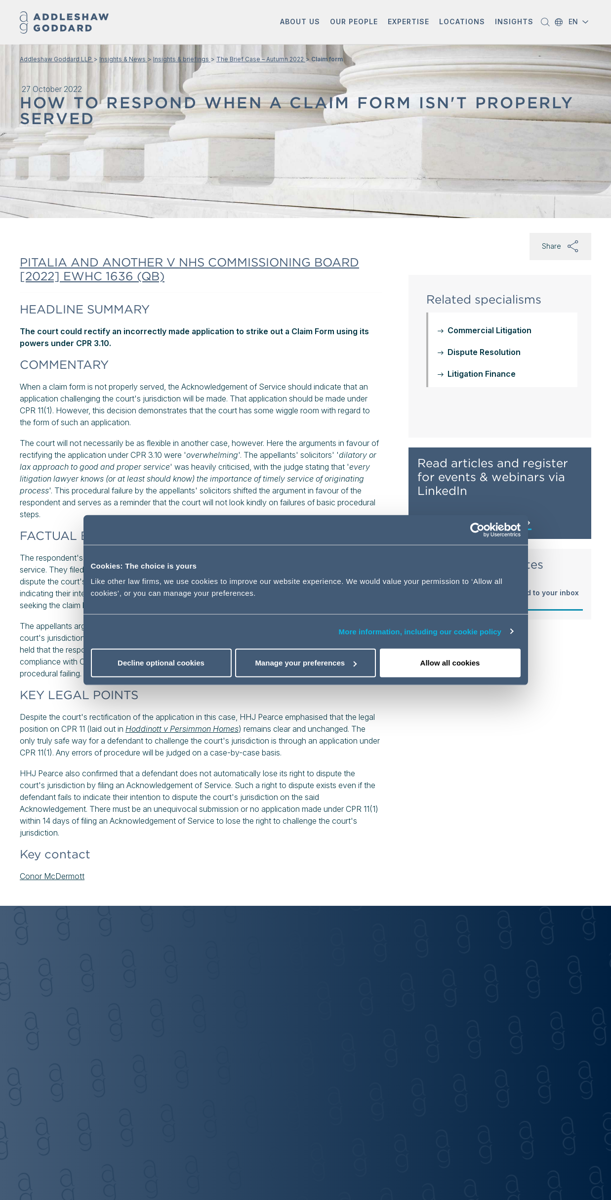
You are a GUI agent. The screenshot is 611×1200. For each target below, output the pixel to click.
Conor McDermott (52, 876)
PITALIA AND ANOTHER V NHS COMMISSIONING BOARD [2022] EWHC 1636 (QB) (189, 269)
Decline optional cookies (161, 663)
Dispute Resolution (484, 352)
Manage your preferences (306, 663)
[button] (300, 22)
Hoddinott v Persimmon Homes (182, 729)
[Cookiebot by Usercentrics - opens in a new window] (477, 529)
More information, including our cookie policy (420, 631)
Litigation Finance (482, 374)
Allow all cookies (450, 663)
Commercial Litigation (489, 330)
